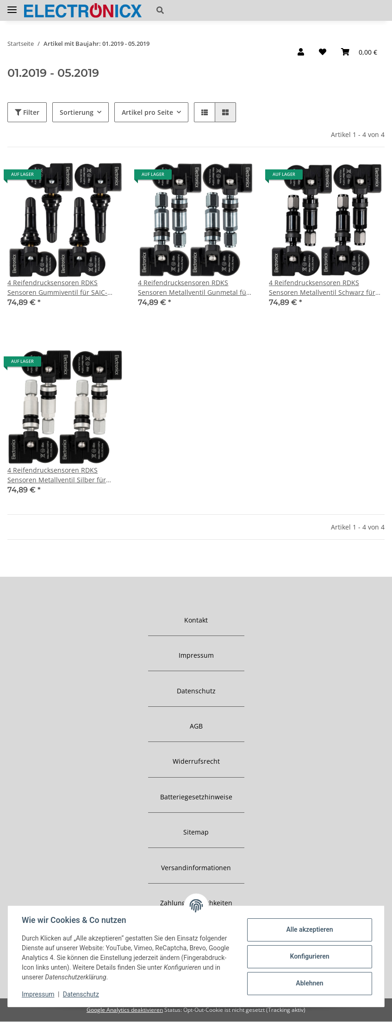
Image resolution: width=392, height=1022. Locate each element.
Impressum (196, 655)
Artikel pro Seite (147, 112)
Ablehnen (308, 983)
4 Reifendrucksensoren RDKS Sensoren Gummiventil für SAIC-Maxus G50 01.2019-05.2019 (57, 287)
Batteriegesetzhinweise (196, 796)
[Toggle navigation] (12, 6)
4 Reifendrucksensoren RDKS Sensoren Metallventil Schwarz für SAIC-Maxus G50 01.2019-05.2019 (322, 287)
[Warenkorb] (359, 52)
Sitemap (196, 832)
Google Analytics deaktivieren (125, 1010)
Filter (27, 112)
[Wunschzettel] (322, 52)
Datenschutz (196, 690)
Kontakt (196, 620)
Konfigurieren (308, 956)
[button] (216, 10)
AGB (196, 726)
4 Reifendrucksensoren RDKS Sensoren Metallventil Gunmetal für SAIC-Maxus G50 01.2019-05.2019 (193, 287)
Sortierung (76, 112)
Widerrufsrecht (196, 761)
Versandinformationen (196, 867)
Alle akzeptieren (308, 929)
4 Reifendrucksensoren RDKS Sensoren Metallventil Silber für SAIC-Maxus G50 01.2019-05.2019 (58, 475)
